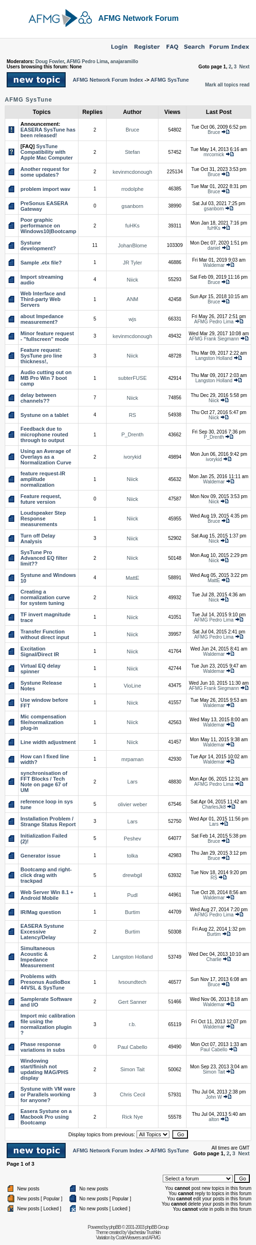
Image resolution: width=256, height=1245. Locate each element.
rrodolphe (132, 189)
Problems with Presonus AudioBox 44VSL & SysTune (45, 981)
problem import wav (45, 189)
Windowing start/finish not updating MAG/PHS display (44, 1069)
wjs (132, 319)
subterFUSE (132, 378)
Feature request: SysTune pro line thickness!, (41, 355)
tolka (132, 855)
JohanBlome (132, 245)
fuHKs (132, 225)
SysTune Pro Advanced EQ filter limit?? (43, 557)
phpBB (115, 1227)
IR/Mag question (40, 912)
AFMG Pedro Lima (87, 61)
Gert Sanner (132, 1002)
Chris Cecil (132, 1094)
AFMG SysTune (169, 80)
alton (214, 1119)
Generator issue (40, 855)
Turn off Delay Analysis (37, 538)
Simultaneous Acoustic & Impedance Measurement (37, 956)
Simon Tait (132, 1069)
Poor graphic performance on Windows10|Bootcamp (48, 225)
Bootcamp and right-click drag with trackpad (46, 875)
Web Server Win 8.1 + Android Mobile (46, 895)
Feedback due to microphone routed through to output (44, 434)
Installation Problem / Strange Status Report (48, 821)
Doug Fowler (50, 61)
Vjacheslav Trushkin (143, 1232)
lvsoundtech (132, 982)
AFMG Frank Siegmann (214, 338)
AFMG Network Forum (138, 18)
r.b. (132, 1024)
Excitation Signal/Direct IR (39, 651)
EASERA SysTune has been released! (48, 132)
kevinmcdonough (132, 172)
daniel (213, 248)
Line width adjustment (48, 742)
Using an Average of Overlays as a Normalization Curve (45, 456)
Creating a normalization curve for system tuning (45, 597)
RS (132, 415)
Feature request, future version (40, 499)
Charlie (214, 959)
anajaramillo (124, 61)
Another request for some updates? (44, 172)
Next (244, 66)
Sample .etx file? (41, 262)
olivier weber (132, 804)
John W (214, 1097)
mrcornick (214, 154)
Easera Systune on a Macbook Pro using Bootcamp (46, 1116)
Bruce (132, 129)
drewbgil (132, 875)
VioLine (132, 686)
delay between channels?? (38, 398)
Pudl (132, 895)
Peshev (132, 838)
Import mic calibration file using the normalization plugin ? (47, 1024)
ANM (132, 299)
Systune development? (38, 245)
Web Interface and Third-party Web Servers (43, 299)
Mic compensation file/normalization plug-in (43, 722)
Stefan (132, 152)
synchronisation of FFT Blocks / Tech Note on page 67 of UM (43, 781)
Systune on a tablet (44, 415)
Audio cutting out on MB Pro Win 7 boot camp (46, 378)
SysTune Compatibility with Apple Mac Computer (46, 151)
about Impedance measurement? (41, 319)
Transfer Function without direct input (44, 634)
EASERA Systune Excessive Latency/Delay (42, 931)
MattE (132, 578)
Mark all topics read (227, 84)
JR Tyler (132, 262)
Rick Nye (132, 1117)
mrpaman (132, 759)
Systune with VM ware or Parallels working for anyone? (48, 1094)
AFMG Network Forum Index (108, 80)
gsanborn (132, 206)
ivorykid (132, 457)
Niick (132, 280)
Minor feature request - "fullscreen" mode (47, 336)
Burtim (132, 912)
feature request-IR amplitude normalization (42, 479)
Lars (133, 781)
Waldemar (214, 265)
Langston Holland (214, 358)
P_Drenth (132, 434)
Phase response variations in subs (42, 1047)
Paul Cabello (132, 1047)
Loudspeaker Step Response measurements (43, 518)
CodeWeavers (128, 1237)
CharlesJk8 (214, 807)
